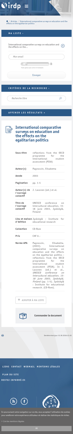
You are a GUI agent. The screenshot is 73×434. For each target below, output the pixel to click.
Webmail (29, 367)
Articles (14, 21)
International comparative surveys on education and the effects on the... (33, 45)
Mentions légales (48, 367)
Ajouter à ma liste (33, 300)
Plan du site (10, 375)
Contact (16, 367)
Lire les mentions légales (13, 421)
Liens (5, 367)
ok (36, 428)
